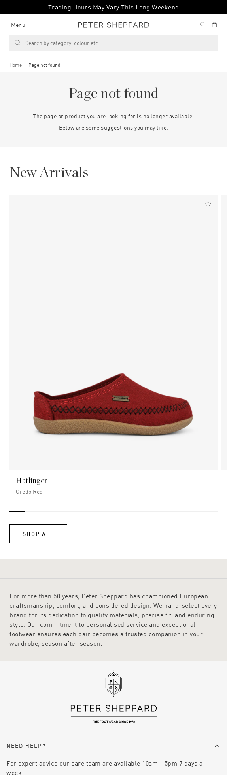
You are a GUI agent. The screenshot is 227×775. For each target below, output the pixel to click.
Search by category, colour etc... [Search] (58, 43)
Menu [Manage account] (18, 24)
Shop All (38, 533)
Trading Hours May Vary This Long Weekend (113, 7)
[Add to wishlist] (208, 204)
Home (15, 65)
